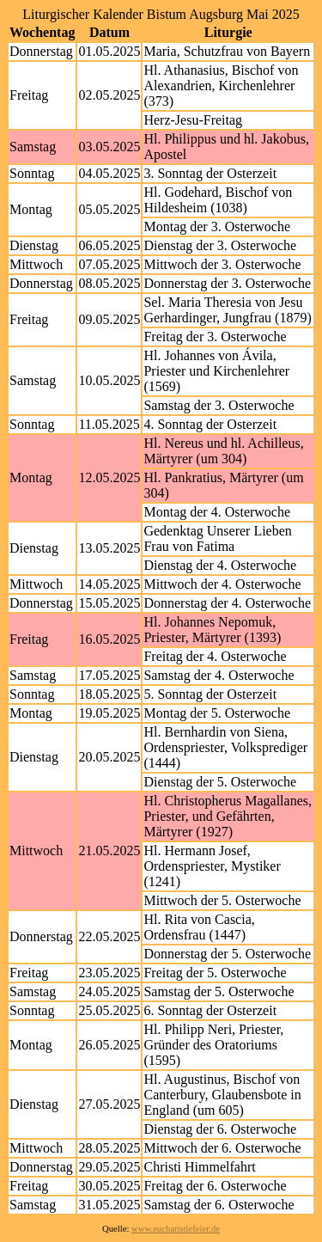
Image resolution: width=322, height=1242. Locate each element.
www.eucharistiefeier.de (175, 1228)
